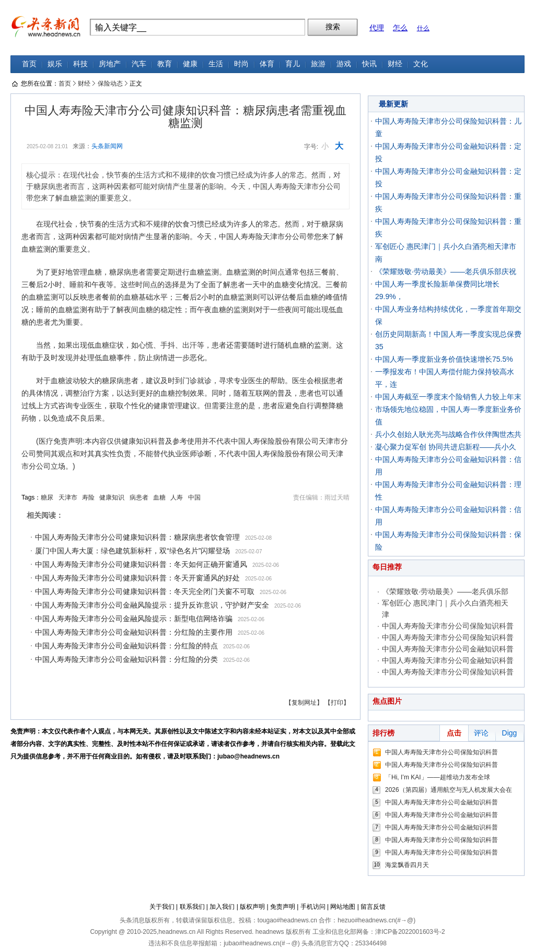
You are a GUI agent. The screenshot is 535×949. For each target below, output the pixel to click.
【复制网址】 (304, 702)
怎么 (400, 27)
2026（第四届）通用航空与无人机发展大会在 (448, 789)
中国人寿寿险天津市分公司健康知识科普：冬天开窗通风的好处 (137, 578)
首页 (29, 64)
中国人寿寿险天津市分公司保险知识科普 (448, 626)
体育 (267, 64)
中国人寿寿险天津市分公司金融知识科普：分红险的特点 (126, 646)
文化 (420, 64)
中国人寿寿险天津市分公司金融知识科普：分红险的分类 (126, 659)
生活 (215, 64)
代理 (376, 27)
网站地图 (342, 906)
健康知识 (111, 497)
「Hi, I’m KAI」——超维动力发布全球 (437, 777)
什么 (423, 28)
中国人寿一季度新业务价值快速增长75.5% (444, 359)
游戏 (343, 64)
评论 (481, 733)
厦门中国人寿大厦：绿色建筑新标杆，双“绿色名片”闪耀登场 (132, 551)
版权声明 (252, 906)
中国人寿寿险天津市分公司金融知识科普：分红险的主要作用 (133, 632)
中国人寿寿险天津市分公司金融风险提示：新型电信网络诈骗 (133, 618)
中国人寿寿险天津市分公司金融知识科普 (448, 649)
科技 (80, 64)
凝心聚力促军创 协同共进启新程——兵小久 (445, 447)
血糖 (159, 497)
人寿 (176, 497)
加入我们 (222, 906)
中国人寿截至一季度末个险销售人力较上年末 (448, 397)
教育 (164, 64)
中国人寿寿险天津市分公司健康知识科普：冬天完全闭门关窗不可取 (144, 591)
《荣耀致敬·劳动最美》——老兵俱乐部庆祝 (445, 271)
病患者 (139, 497)
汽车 (139, 64)
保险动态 (110, 83)
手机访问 (312, 906)
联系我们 (192, 906)
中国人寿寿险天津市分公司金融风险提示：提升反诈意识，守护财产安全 (152, 605)
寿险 (88, 497)
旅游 (318, 64)
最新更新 (393, 104)
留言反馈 (373, 906)
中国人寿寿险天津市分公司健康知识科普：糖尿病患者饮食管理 (137, 537)
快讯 (369, 64)
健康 (190, 64)
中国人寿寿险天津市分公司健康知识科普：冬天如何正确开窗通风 (141, 564)
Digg (509, 733)
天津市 (68, 497)
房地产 (110, 64)
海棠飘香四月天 (407, 865)
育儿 (292, 64)
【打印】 (337, 702)
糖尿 (47, 497)
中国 (194, 497)
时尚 (241, 64)
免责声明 (282, 906)
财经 (395, 64)
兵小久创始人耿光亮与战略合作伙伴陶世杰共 (448, 434)
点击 (454, 733)
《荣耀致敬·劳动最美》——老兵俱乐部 (445, 591)
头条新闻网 (107, 146)
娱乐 (55, 64)
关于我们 (162, 906)
